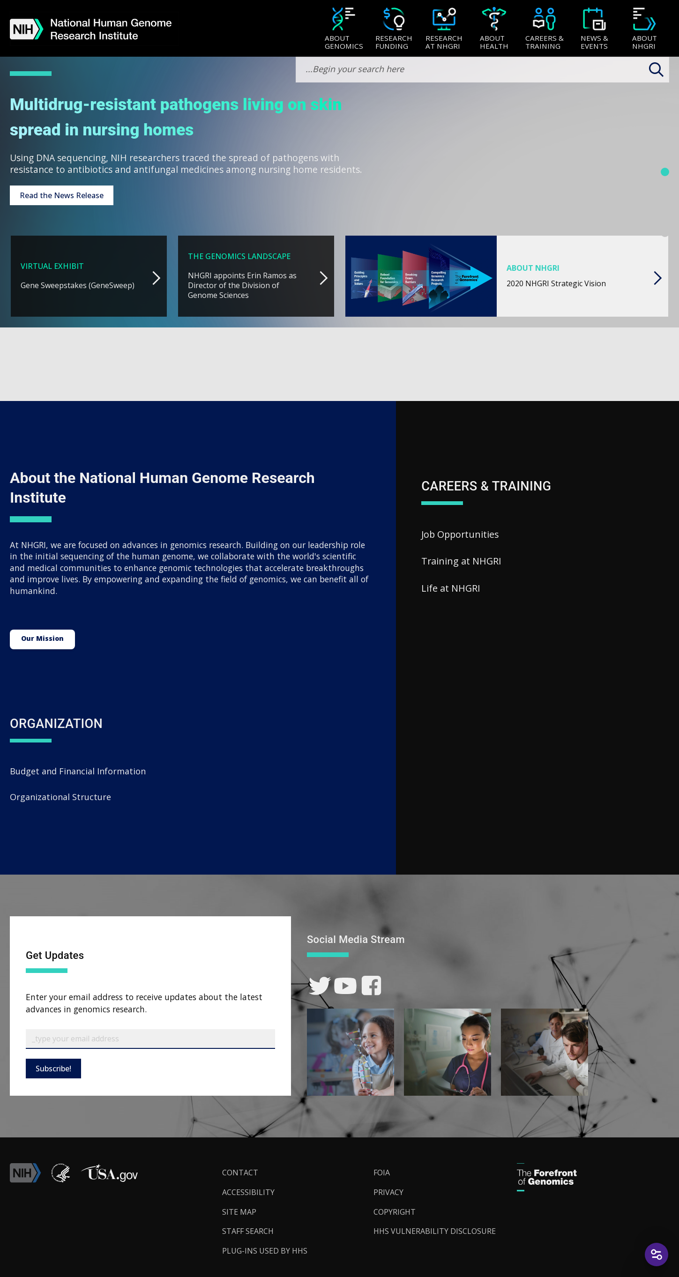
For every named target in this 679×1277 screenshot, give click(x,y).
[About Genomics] (344, 29)
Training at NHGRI (461, 561)
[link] (320, 986)
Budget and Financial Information (78, 771)
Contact (240, 1172)
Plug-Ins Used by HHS (264, 1251)
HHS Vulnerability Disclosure (434, 1231)
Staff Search (248, 1231)
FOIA (381, 1172)
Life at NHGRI (450, 588)
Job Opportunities (460, 534)
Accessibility (248, 1192)
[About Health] (494, 29)
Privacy (388, 1192)
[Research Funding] (394, 29)
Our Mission (42, 638)
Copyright (394, 1212)
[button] (109, 1180)
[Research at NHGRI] (444, 29)
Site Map (239, 1212)
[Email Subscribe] (150, 1039)
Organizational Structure (60, 796)
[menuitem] (343, 28)
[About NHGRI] (644, 29)
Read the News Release (62, 195)
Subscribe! (53, 1068)
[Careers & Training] (544, 29)
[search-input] (482, 69)
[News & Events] (594, 29)
